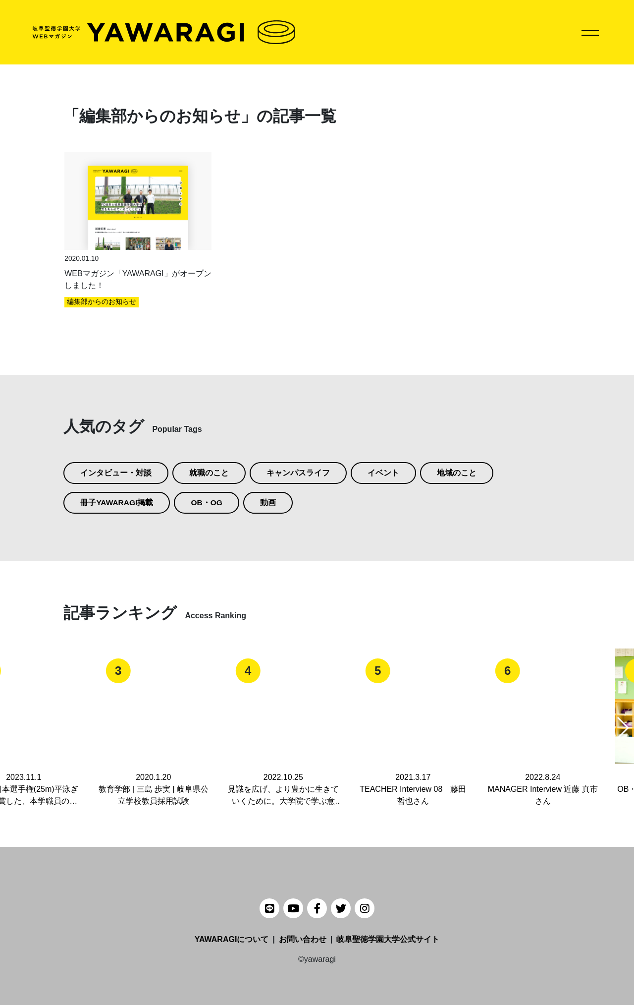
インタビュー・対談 (116, 473)
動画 (270, 502)
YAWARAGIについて (232, 939)
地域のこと (456, 473)
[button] (622, 728)
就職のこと (209, 473)
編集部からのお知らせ (101, 301)
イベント (383, 473)
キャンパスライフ (298, 473)
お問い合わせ (302, 939)
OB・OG (208, 502)
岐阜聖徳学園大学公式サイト (387, 939)
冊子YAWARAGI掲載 (117, 502)
